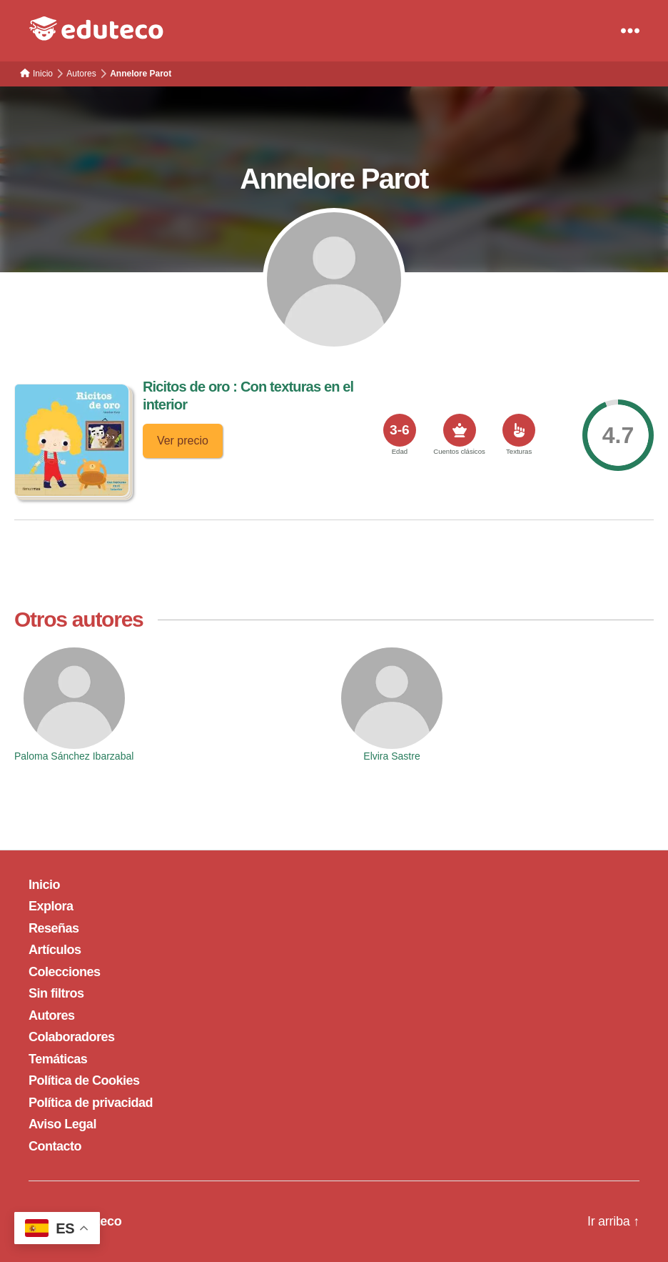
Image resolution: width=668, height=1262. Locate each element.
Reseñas (54, 928)
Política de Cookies (84, 1080)
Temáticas (58, 1059)
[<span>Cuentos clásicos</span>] (459, 430)
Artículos (55, 950)
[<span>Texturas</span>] (518, 430)
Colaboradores (72, 1037)
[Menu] (630, 30)
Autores (52, 1015)
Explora (51, 906)
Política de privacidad (91, 1102)
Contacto (55, 1146)
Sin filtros (56, 993)
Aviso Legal (62, 1124)
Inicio (44, 885)
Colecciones (65, 972)
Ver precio (182, 440)
